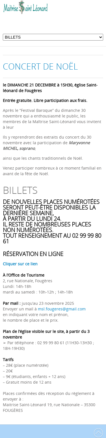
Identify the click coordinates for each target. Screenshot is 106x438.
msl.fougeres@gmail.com (61, 309)
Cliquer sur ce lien (20, 263)
